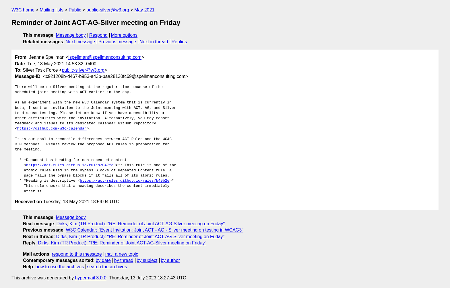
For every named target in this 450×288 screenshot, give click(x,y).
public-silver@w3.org (107, 9)
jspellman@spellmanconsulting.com (104, 57)
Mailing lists (51, 9)
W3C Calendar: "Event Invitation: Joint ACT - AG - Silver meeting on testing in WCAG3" (154, 230)
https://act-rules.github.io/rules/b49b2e (124, 180)
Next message (80, 41)
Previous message (117, 41)
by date (103, 260)
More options (124, 35)
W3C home (22, 9)
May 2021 (144, 9)
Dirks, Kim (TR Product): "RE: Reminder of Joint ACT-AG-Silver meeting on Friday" (141, 223)
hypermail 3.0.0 (90, 277)
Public (75, 9)
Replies (179, 41)
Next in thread (153, 41)
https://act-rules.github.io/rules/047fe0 (71, 165)
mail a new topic (121, 254)
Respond (98, 35)
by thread (123, 260)
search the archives (107, 266)
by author (170, 260)
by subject (147, 260)
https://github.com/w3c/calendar (52, 128)
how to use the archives (60, 266)
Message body (71, 35)
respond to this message (77, 254)
